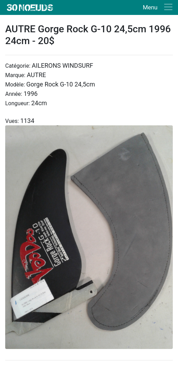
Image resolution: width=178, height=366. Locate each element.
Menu (150, 7)
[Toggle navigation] (156, 7)
